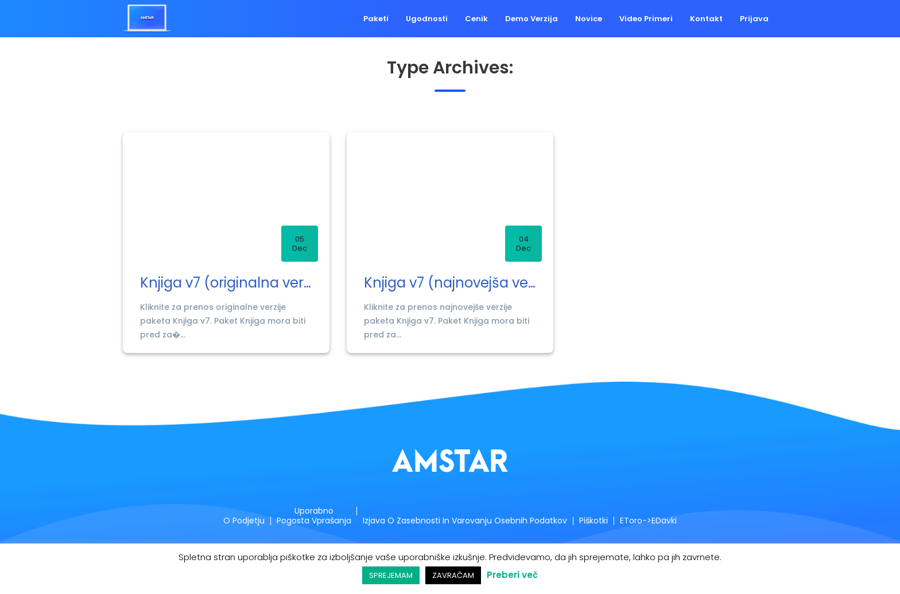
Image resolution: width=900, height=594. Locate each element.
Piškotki (598, 521)
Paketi (375, 18)
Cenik (475, 18)
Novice (588, 18)
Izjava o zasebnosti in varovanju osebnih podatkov (467, 521)
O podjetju (239, 521)
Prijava (754, 18)
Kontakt (706, 18)
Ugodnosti (426, 18)
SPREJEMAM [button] (391, 575)
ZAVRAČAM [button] (453, 575)
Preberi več (512, 575)
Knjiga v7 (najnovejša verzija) (450, 283)
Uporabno (310, 511)
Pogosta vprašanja (311, 521)
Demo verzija (531, 18)
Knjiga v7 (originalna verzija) (226, 283)
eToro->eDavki (653, 521)
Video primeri (646, 18)
